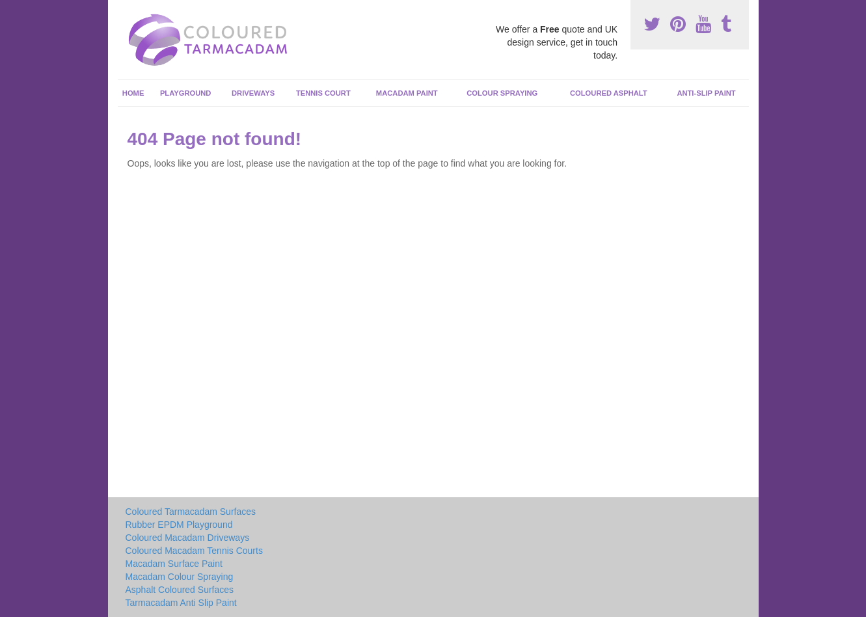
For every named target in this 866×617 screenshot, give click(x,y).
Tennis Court (323, 93)
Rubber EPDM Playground (179, 524)
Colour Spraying (502, 93)
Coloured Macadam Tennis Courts (194, 550)
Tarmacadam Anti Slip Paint (181, 602)
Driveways (253, 93)
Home (133, 93)
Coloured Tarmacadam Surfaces (191, 511)
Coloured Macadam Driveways (188, 537)
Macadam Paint (407, 93)
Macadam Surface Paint (174, 563)
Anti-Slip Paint (706, 93)
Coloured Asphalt (608, 93)
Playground (185, 93)
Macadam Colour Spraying (180, 576)
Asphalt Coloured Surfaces (180, 589)
